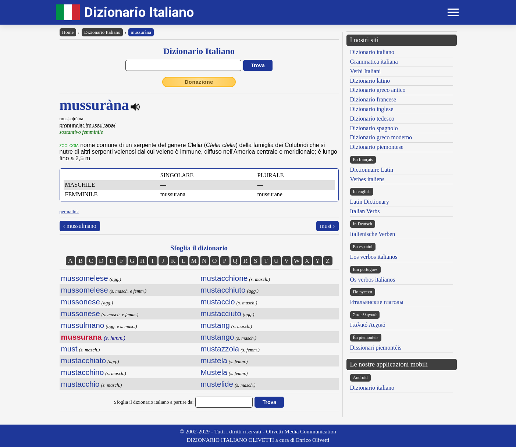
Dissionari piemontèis (376, 347)
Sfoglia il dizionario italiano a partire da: (154, 402)
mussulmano (82, 325)
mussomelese (84, 278)
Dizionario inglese (372, 109)
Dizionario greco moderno (381, 137)
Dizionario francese (373, 99)
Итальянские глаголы (376, 302)
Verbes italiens (367, 179)
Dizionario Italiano (139, 12)
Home (68, 32)
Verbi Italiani (365, 71)
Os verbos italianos (372, 279)
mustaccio (217, 301)
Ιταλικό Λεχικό (367, 325)
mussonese (80, 301)
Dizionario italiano (372, 52)
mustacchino (82, 372)
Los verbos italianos (374, 257)
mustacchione (224, 278)
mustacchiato (83, 360)
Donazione (199, 82)
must (69, 348)
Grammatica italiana (374, 61)
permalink (69, 211)
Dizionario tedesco (372, 118)
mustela (213, 360)
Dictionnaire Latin (372, 170)
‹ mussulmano (79, 226)
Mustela (213, 372)
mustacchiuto (223, 290)
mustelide (216, 384)
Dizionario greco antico (378, 90)
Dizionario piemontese (376, 147)
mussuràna (141, 32)
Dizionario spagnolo (374, 128)
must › (327, 226)
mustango (217, 337)
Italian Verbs (365, 211)
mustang (215, 325)
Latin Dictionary (369, 202)
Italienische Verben (372, 234)
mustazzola (219, 348)
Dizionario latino (370, 81)
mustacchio (80, 384)
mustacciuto (220, 313)
